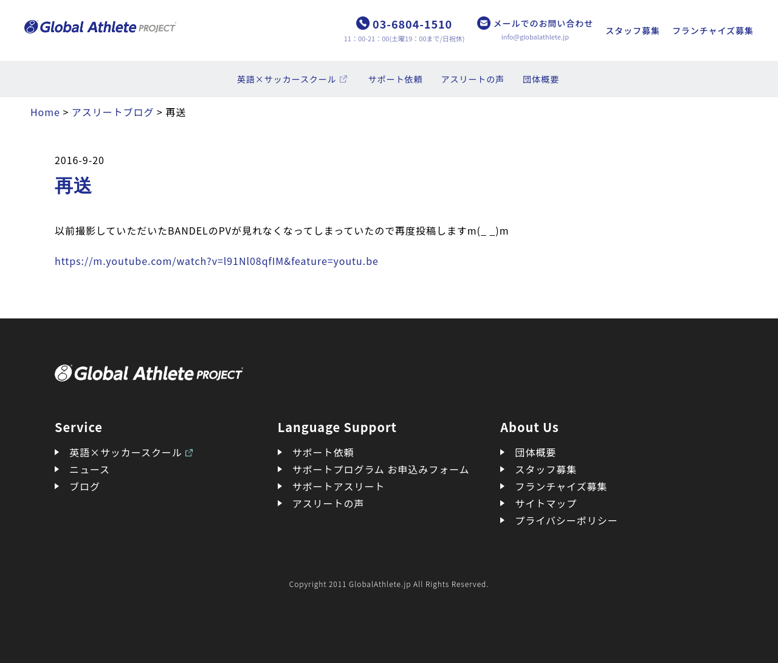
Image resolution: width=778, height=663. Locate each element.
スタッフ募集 (632, 30)
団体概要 (541, 79)
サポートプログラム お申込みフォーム (381, 469)
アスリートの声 (473, 79)
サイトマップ (546, 503)
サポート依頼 (395, 79)
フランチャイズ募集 (713, 30)
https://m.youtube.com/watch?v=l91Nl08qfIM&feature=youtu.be (217, 260)
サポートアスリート (338, 486)
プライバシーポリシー (566, 520)
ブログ (84, 486)
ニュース (89, 469)
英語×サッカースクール (287, 79)
